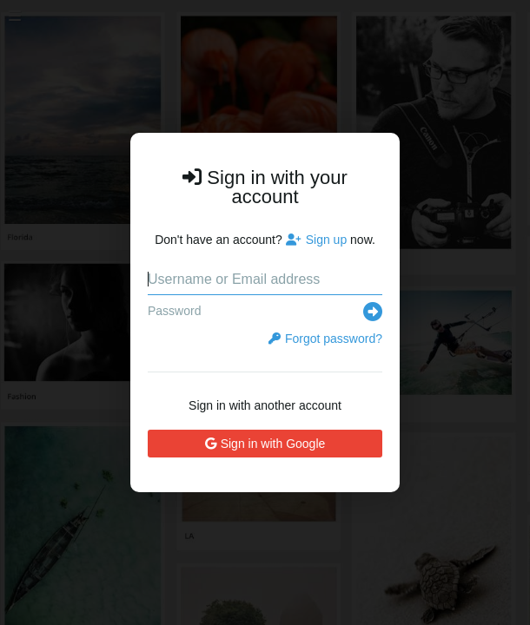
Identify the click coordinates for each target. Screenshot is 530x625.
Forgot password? (325, 338)
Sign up (316, 240)
